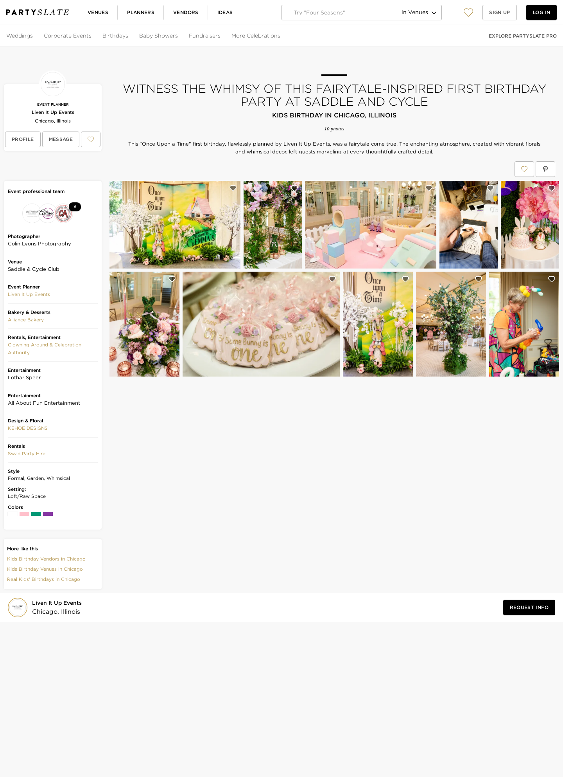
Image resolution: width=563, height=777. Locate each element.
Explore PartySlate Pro (523, 36)
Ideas (225, 12)
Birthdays (115, 35)
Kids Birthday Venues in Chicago (45, 569)
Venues (98, 12)
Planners (140, 12)
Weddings (19, 35)
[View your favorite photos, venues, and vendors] (468, 12)
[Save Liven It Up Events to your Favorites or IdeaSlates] (90, 139)
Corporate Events (67, 35)
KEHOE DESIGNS (28, 428)
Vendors (186, 12)
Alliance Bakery (26, 320)
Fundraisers (205, 35)
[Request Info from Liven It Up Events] (529, 607)
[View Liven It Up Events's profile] (23, 139)
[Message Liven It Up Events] (61, 139)
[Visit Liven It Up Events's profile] (58, 608)
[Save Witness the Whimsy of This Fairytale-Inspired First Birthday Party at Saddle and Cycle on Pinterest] (545, 169)
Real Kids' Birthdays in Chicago (43, 579)
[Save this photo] (233, 188)
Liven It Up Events (53, 112)
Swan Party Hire (26, 453)
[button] (468, 12)
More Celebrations (255, 35)
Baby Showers (158, 35)
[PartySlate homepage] (37, 12)
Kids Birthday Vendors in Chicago (46, 559)
